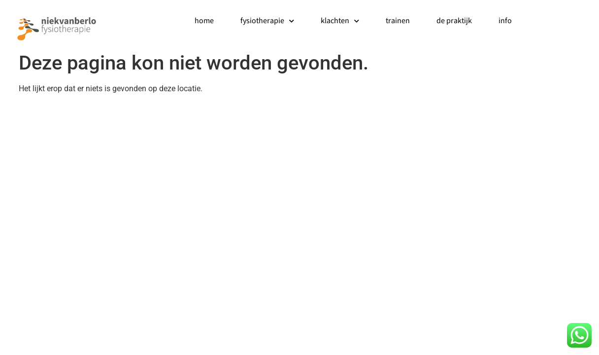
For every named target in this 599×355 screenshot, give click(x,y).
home (204, 21)
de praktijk (454, 21)
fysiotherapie (267, 21)
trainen (398, 21)
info (505, 21)
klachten (340, 21)
